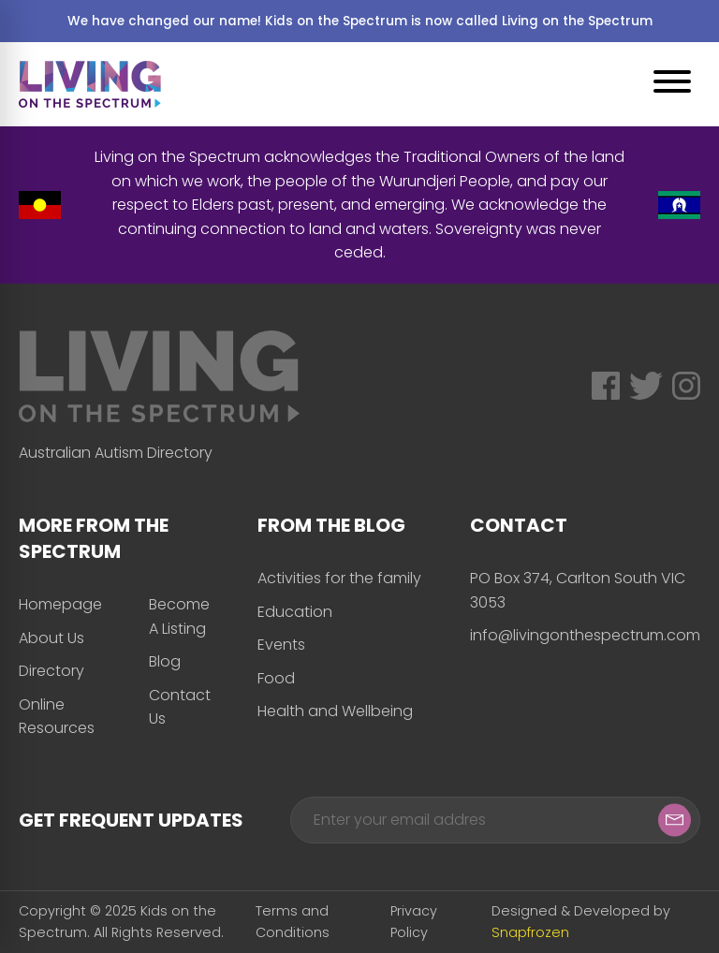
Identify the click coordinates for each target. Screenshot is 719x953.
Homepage (60, 604)
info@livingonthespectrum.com (585, 635)
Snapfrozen (530, 932)
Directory (51, 671)
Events (281, 644)
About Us (51, 638)
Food (276, 678)
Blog (165, 661)
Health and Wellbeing (335, 711)
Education (294, 612)
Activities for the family (339, 578)
